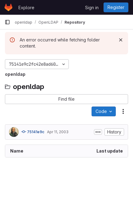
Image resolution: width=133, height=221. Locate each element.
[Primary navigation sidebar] (7, 22)
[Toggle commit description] (98, 132)
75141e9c (33, 131)
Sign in (92, 7)
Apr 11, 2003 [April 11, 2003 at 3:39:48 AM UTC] (57, 132)
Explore (26, 7)
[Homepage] (8, 7)
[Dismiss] (120, 40)
